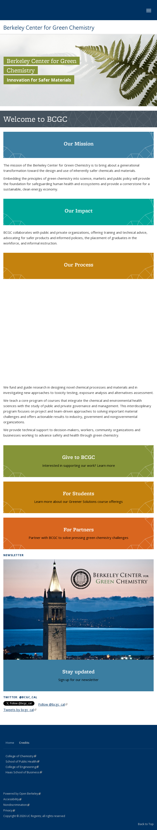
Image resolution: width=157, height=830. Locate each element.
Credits (24, 743)
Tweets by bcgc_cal (19, 709)
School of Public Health (22, 761)
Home (10, 743)
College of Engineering (22, 767)
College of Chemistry (21, 756)
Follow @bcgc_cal (53, 704)
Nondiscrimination (16, 805)
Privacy (9, 810)
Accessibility (12, 799)
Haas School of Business (24, 772)
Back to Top (146, 824)
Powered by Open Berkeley (22, 793)
